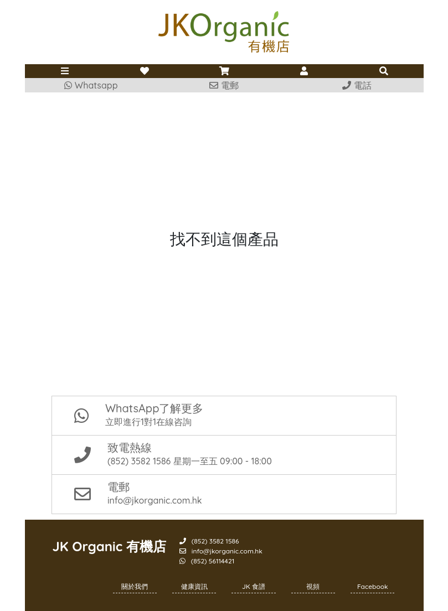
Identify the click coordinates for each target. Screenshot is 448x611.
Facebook (372, 586)
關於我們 (134, 586)
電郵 (223, 85)
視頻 (313, 586)
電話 (356, 85)
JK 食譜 (253, 586)
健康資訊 (194, 586)
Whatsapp (90, 85)
